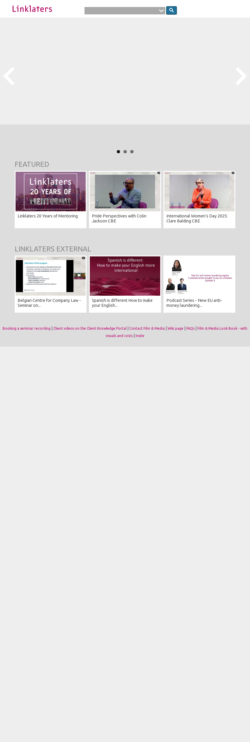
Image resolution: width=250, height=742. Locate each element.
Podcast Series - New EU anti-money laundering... (194, 303)
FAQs (190, 328)
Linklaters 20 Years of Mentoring (48, 216)
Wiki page (175, 328)
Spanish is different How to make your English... (122, 303)
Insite (140, 336)
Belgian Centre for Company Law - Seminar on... (49, 303)
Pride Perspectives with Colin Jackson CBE (119, 218)
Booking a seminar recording (26, 328)
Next (241, 76)
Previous (9, 76)
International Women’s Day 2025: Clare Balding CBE (197, 218)
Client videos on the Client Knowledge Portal (89, 328)
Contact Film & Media (147, 328)
